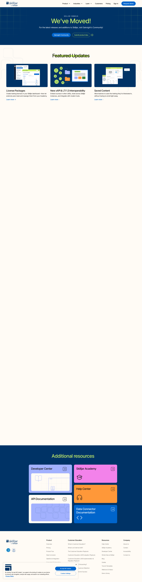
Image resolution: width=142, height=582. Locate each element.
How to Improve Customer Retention (79, 568)
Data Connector (51, 555)
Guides (104, 562)
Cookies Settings (66, 573)
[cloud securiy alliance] (14, 550)
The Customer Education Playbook (78, 551)
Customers (99, 4)
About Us (126, 544)
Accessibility (127, 551)
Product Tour (50, 551)
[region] (40, 570)
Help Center (105, 544)
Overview (49, 544)
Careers (125, 547)
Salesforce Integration (52, 558)
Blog (103, 558)
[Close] (76, 564)
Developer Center (107, 551)
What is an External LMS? (75, 547)
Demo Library (106, 573)
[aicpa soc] (8, 550)
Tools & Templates (107, 566)
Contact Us (126, 555)
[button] (66, 3)
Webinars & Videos (107, 569)
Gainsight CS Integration (53, 562)
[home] (12, 3)
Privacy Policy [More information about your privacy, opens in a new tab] (10, 576)
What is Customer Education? (76, 544)
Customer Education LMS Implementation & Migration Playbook (81, 559)
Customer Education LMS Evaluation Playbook (81, 555)
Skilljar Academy (107, 547)
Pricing (108, 4)
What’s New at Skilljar (108, 555)
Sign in (116, 4)
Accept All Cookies (65, 568)
